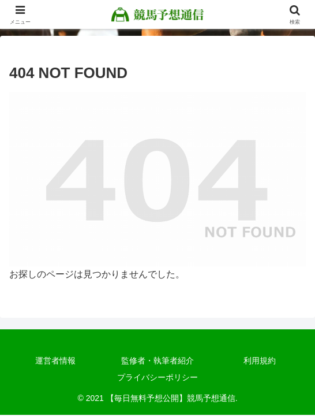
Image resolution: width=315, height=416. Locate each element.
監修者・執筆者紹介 (157, 360)
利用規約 (259, 360)
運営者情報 (55, 360)
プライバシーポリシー (157, 377)
